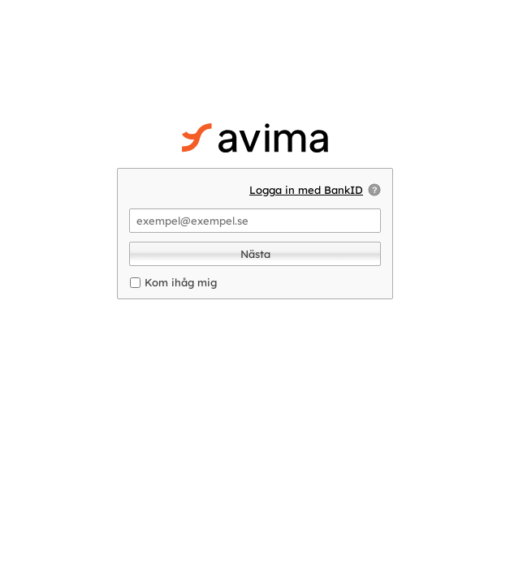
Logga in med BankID (306, 189)
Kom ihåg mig (181, 282)
